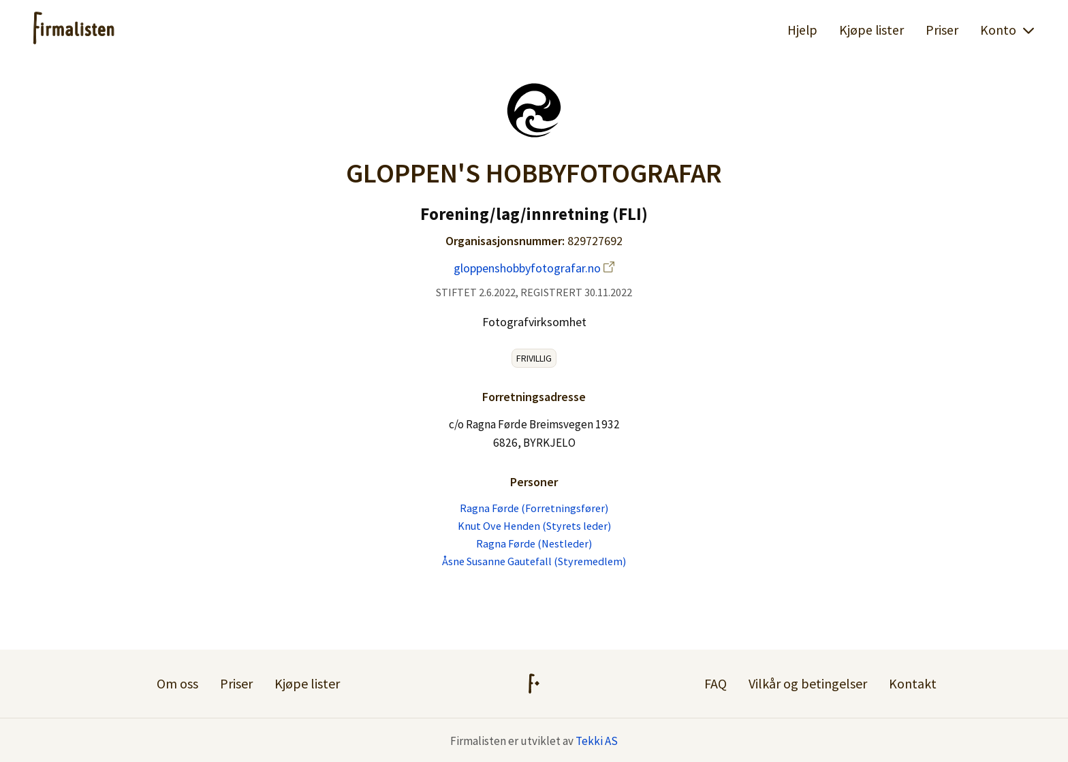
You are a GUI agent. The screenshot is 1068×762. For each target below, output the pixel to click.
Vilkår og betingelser (808, 683)
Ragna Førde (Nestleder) (534, 543)
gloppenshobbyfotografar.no (534, 268)
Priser (942, 30)
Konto (1007, 30)
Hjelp (802, 30)
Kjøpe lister (871, 30)
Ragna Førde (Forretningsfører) (534, 508)
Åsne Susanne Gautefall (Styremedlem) (534, 561)
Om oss (177, 683)
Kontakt (913, 683)
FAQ (715, 683)
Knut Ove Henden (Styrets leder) (534, 526)
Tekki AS (597, 740)
